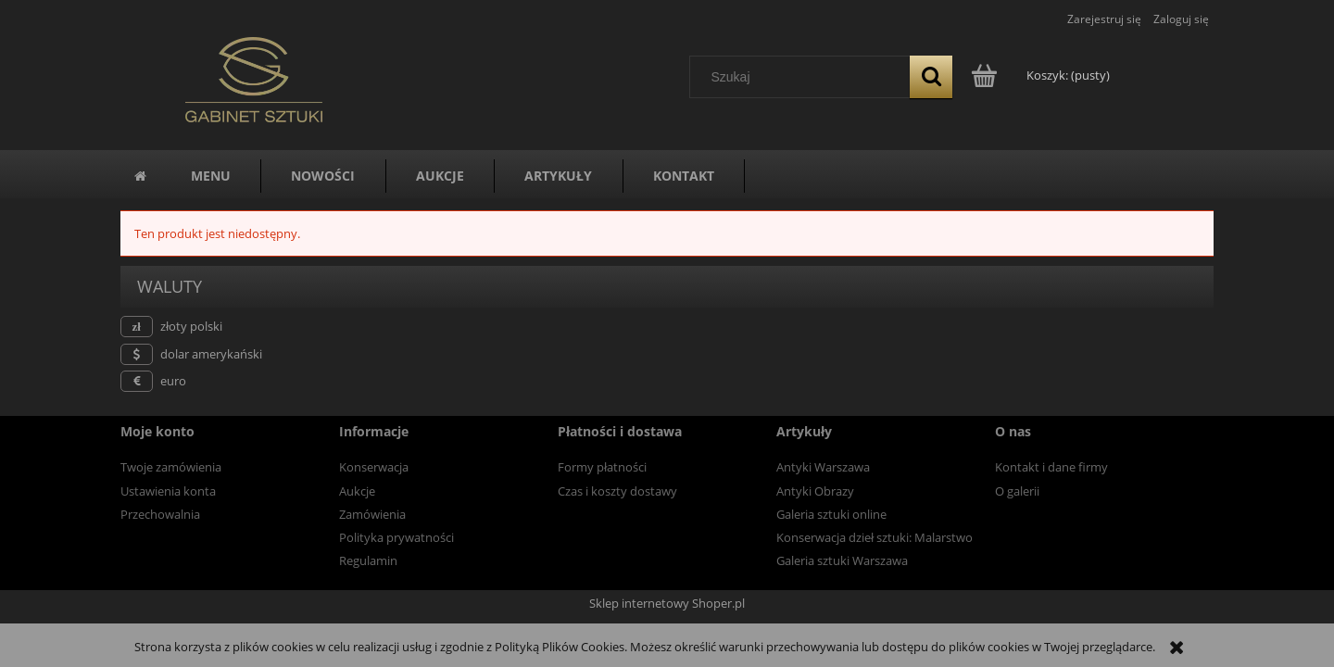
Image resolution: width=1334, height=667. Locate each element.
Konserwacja (374, 467)
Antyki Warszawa (823, 467)
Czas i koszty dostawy (617, 491)
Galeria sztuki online (831, 514)
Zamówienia (372, 514)
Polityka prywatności (396, 537)
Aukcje (357, 491)
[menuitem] (210, 176)
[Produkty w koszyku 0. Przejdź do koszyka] (1042, 75)
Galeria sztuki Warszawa (842, 560)
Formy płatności (602, 467)
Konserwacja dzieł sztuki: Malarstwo (874, 537)
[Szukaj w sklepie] (804, 77)
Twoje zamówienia (170, 467)
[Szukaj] (931, 77)
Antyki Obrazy (815, 491)
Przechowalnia (160, 514)
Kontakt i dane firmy (1051, 467)
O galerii (1017, 491)
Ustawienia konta (168, 491)
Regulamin (368, 560)
